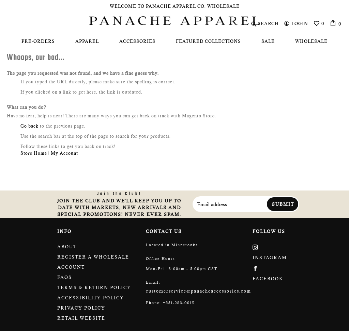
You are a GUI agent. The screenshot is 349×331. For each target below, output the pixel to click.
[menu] (174, 41)
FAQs (64, 277)
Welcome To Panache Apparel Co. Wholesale (175, 6)
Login (299, 23)
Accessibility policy (90, 297)
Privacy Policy (81, 308)
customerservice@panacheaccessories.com (198, 291)
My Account (64, 153)
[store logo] (174, 21)
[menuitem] (38, 41)
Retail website (81, 318)
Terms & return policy (94, 287)
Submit (283, 204)
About (67, 246)
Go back (29, 126)
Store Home (33, 153)
